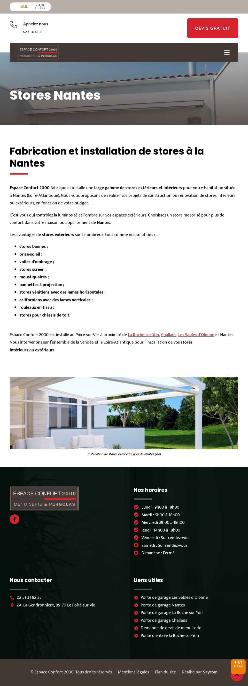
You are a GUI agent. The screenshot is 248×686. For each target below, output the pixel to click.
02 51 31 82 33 (32, 32)
